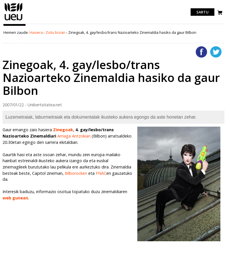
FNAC (101, 173)
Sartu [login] (202, 12)
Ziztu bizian (55, 32)
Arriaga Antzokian (74, 136)
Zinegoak (63, 129)
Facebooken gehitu (201, 52)
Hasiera (36, 32)
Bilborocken (76, 173)
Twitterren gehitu (216, 52)
